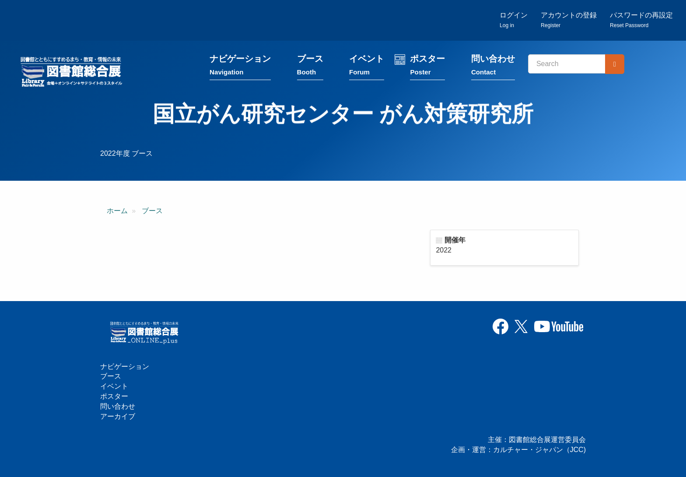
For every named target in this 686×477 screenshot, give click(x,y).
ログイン (514, 19)
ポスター (427, 67)
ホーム (117, 210)
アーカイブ (117, 416)
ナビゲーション (240, 67)
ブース (310, 67)
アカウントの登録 (569, 19)
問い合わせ (493, 67)
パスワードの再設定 (641, 19)
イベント (366, 67)
